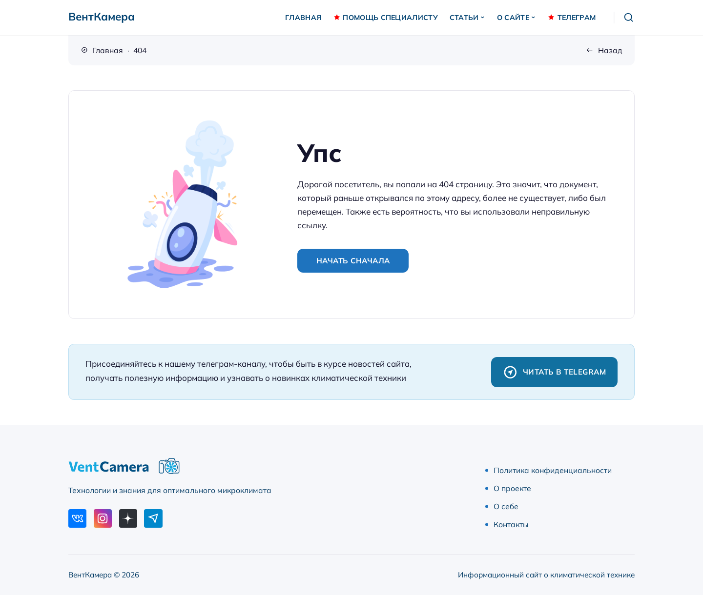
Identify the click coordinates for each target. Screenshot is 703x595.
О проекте (512, 488)
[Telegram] (153, 518)
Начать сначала (353, 260)
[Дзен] (128, 518)
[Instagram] (103, 518)
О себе (506, 506)
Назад (610, 50)
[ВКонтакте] (77, 518)
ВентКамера (101, 16)
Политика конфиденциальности (553, 470)
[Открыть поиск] (629, 17)
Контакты (511, 524)
